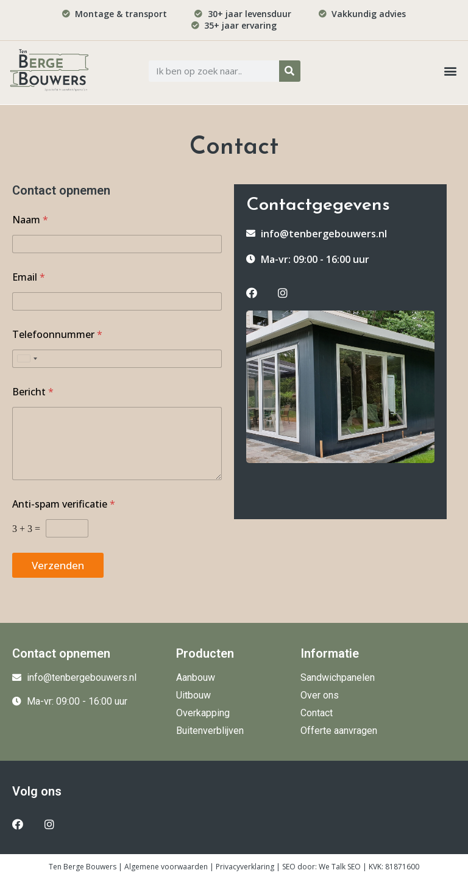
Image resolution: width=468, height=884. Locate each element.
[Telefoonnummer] (117, 359)
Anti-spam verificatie (63, 504)
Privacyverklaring (245, 866)
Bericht (33, 392)
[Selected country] (26, 359)
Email (28, 277)
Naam (30, 220)
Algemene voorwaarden (166, 866)
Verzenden (58, 565)
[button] (450, 71)
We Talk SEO (340, 866)
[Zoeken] (289, 71)
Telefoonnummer (57, 334)
